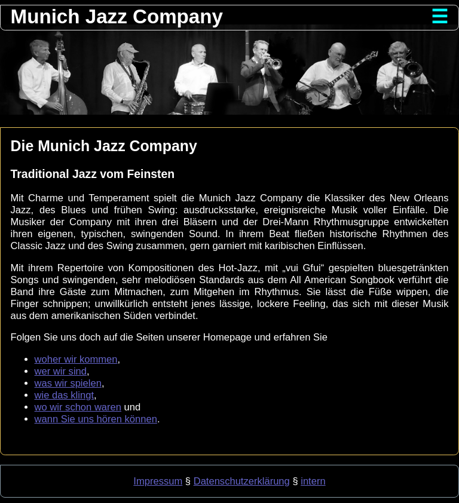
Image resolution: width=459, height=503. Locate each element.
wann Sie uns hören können (96, 419)
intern (313, 481)
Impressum (157, 481)
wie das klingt (64, 395)
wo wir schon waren (78, 407)
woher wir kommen (76, 359)
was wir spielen (68, 383)
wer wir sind (61, 371)
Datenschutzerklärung (242, 481)
